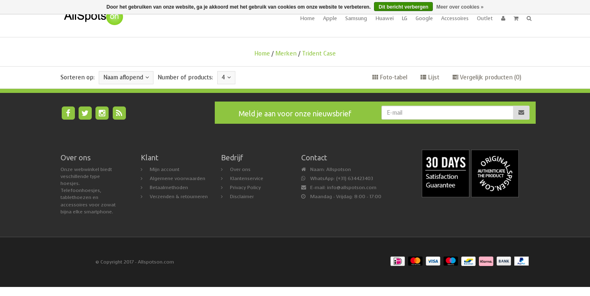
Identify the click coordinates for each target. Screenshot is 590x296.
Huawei (384, 18)
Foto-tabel (389, 77)
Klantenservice (246, 178)
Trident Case (319, 54)
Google (424, 18)
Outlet (485, 18)
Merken (286, 54)
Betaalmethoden (169, 187)
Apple (330, 18)
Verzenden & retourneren (179, 196)
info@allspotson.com (351, 187)
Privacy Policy (245, 187)
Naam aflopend (126, 77)
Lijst (429, 77)
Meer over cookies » (459, 7)
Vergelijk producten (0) (487, 77)
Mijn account (164, 169)
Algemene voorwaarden (177, 178)
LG (404, 18)
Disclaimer (242, 196)
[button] (516, 18)
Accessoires (455, 18)
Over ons (240, 169)
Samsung (356, 18)
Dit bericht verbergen (403, 7)
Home (307, 18)
